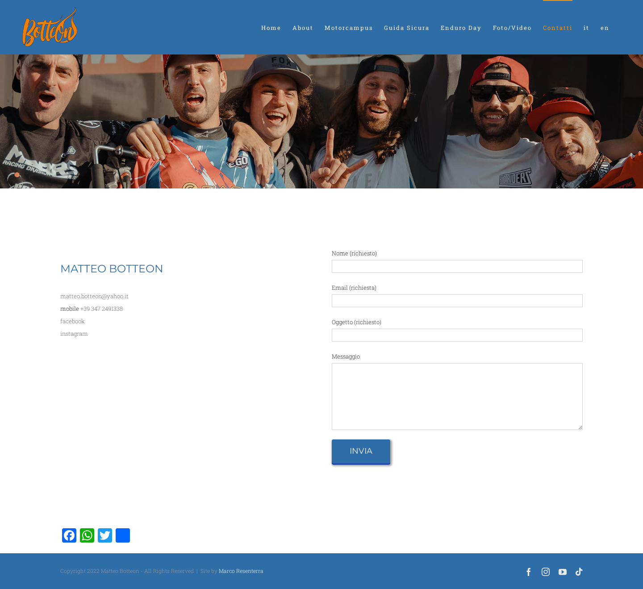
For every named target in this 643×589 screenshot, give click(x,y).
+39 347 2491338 (101, 309)
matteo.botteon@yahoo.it (94, 296)
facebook (72, 321)
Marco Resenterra (241, 570)
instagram (74, 334)
